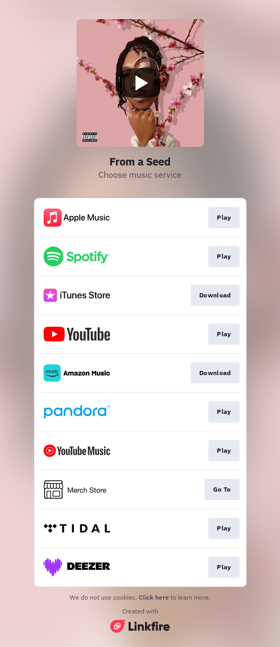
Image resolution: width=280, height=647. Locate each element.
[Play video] (140, 83)
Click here (154, 597)
